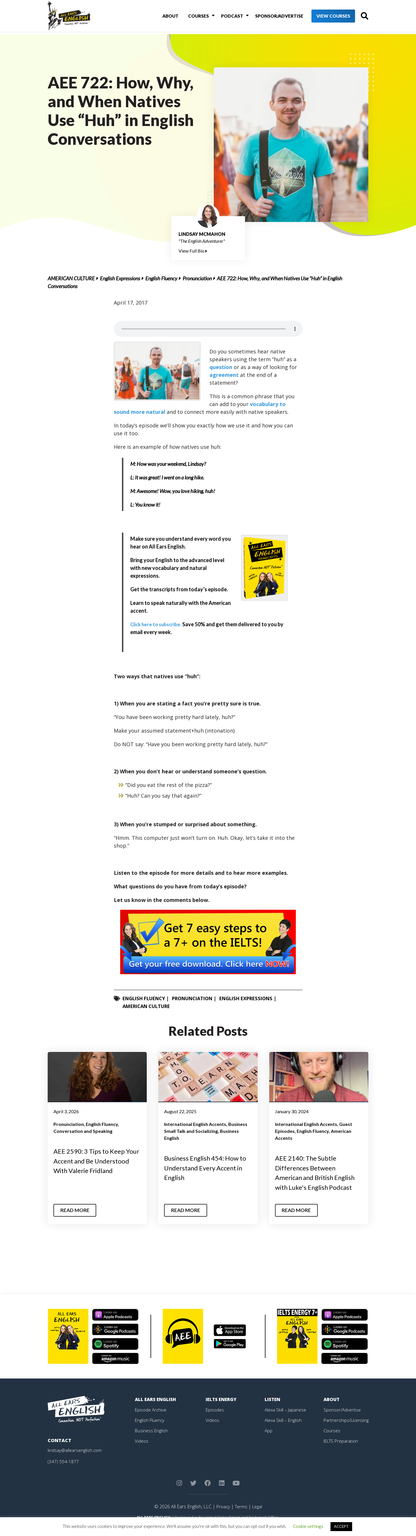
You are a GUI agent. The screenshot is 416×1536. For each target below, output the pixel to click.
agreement (224, 374)
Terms (240, 1516)
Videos (142, 1450)
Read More (76, 1220)
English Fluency (161, 278)
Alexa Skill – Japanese (286, 1419)
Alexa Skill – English (284, 1429)
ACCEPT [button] (341, 1526)
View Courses (323, 17)
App (269, 1440)
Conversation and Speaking (82, 1131)
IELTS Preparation (342, 1450)
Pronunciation (197, 278)
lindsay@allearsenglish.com (75, 1460)
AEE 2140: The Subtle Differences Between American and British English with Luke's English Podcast (316, 1177)
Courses (191, 17)
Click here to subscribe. (157, 624)
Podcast (222, 17)
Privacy (222, 1516)
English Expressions (120, 278)
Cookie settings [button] (308, 1526)
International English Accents (195, 1124)
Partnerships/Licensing (347, 1429)
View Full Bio (193, 250)
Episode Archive (151, 1419)
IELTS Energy (222, 1409)
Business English (152, 1440)
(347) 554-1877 (63, 1471)
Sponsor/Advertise (269, 17)
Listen (273, 1409)
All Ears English (156, 1409)
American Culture (71, 278)
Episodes (215, 1419)
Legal (257, 1516)
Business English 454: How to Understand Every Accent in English (208, 1167)
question (220, 367)
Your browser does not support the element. (208, 329)
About (165, 17)
